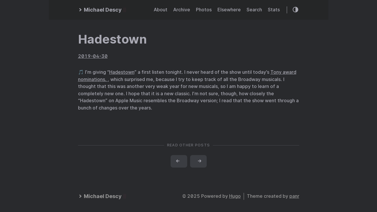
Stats (274, 9)
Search (254, 9)
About (160, 9)
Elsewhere (229, 9)
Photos (204, 9)
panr (294, 196)
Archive (181, 9)
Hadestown (112, 39)
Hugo (235, 196)
